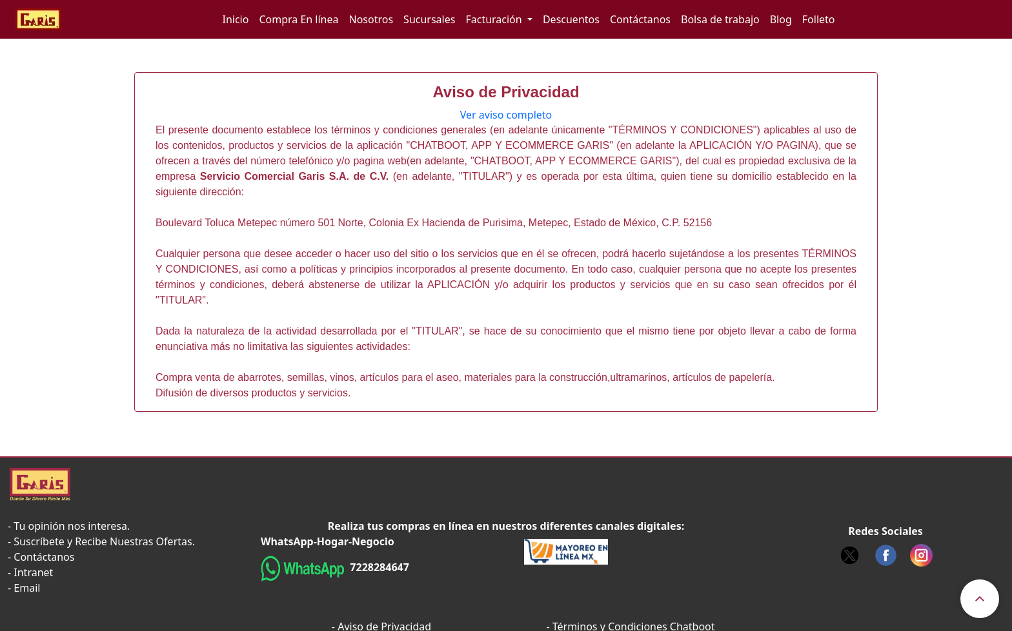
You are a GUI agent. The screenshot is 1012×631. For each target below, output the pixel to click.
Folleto (818, 19)
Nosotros (371, 19)
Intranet (33, 572)
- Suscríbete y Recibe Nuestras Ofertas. (101, 541)
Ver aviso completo (506, 115)
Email (27, 588)
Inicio (235, 19)
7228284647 (378, 567)
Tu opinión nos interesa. (72, 526)
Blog (781, 19)
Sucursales (429, 19)
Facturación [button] (494, 19)
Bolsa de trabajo (720, 19)
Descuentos (571, 19)
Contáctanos (640, 19)
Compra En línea (298, 19)
